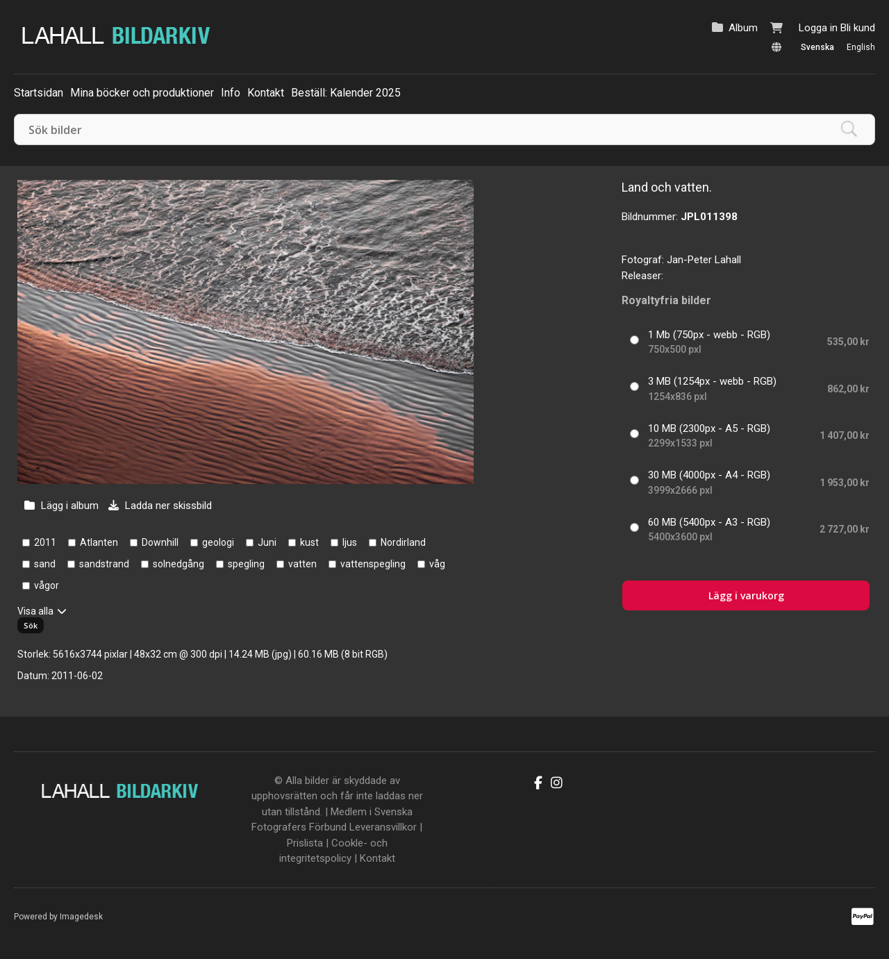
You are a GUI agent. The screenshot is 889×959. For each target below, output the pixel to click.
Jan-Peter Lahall (704, 259)
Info (230, 92)
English (861, 47)
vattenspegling (373, 563)
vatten (302, 563)
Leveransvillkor (383, 827)
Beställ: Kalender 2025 (346, 92)
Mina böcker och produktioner (142, 92)
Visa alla (35, 611)
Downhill (160, 542)
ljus (349, 542)
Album (743, 28)
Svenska (817, 47)
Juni (267, 542)
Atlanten (99, 542)
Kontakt (265, 92)
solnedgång (178, 563)
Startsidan (38, 92)
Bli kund (857, 28)
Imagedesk (81, 917)
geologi (218, 542)
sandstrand (104, 563)
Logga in (818, 28)
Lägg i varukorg (746, 595)
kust (309, 542)
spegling (246, 563)
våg (437, 563)
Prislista (305, 843)
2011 (45, 542)
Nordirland (403, 542)
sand (45, 563)
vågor (46, 585)
